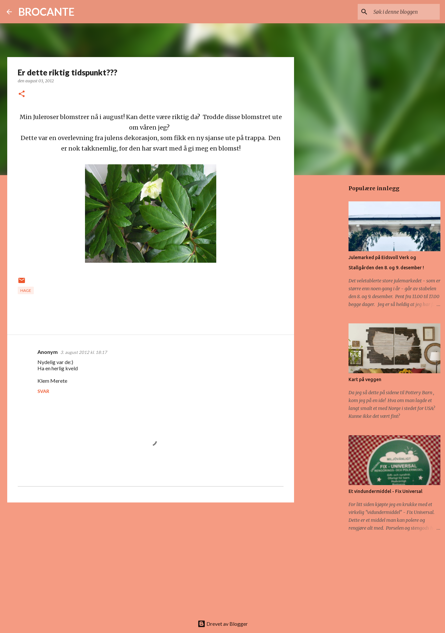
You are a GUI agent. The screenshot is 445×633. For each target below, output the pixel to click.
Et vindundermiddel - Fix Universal (385, 491)
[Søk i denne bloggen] (405, 12)
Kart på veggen (365, 379)
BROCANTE (46, 11)
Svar (43, 391)
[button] (22, 94)
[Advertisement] (151, 558)
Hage (25, 290)
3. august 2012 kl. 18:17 (83, 352)
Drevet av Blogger (223, 624)
